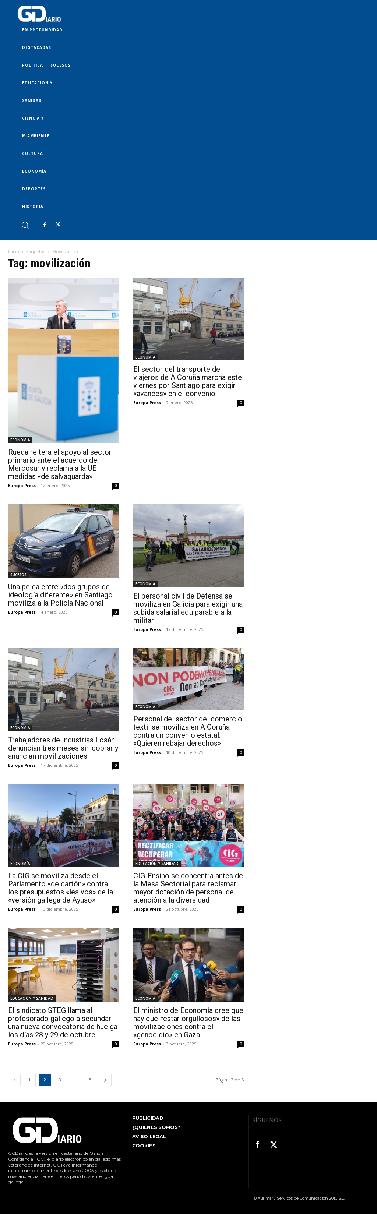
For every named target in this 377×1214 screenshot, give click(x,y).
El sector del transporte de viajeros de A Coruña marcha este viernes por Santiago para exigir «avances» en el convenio (187, 381)
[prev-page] (14, 1080)
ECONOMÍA (20, 439)
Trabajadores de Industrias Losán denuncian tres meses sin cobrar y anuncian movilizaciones (63, 747)
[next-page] (105, 1080)
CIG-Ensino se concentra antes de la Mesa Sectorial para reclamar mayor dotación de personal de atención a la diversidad (188, 887)
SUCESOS (18, 574)
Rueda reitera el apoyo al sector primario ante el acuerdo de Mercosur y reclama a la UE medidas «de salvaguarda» (60, 464)
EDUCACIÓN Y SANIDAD (157, 863)
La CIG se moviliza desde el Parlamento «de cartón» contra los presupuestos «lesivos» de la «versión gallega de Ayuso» (60, 887)
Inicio (13, 251)
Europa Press (22, 485)
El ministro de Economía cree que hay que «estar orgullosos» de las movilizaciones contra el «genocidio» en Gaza (188, 1022)
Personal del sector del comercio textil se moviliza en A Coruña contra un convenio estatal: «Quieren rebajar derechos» (187, 731)
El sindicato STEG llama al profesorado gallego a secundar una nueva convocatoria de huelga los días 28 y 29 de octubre (62, 1022)
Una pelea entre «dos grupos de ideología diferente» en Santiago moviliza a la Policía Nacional (60, 594)
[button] (25, 225)
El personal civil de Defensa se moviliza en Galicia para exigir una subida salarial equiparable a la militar (188, 608)
